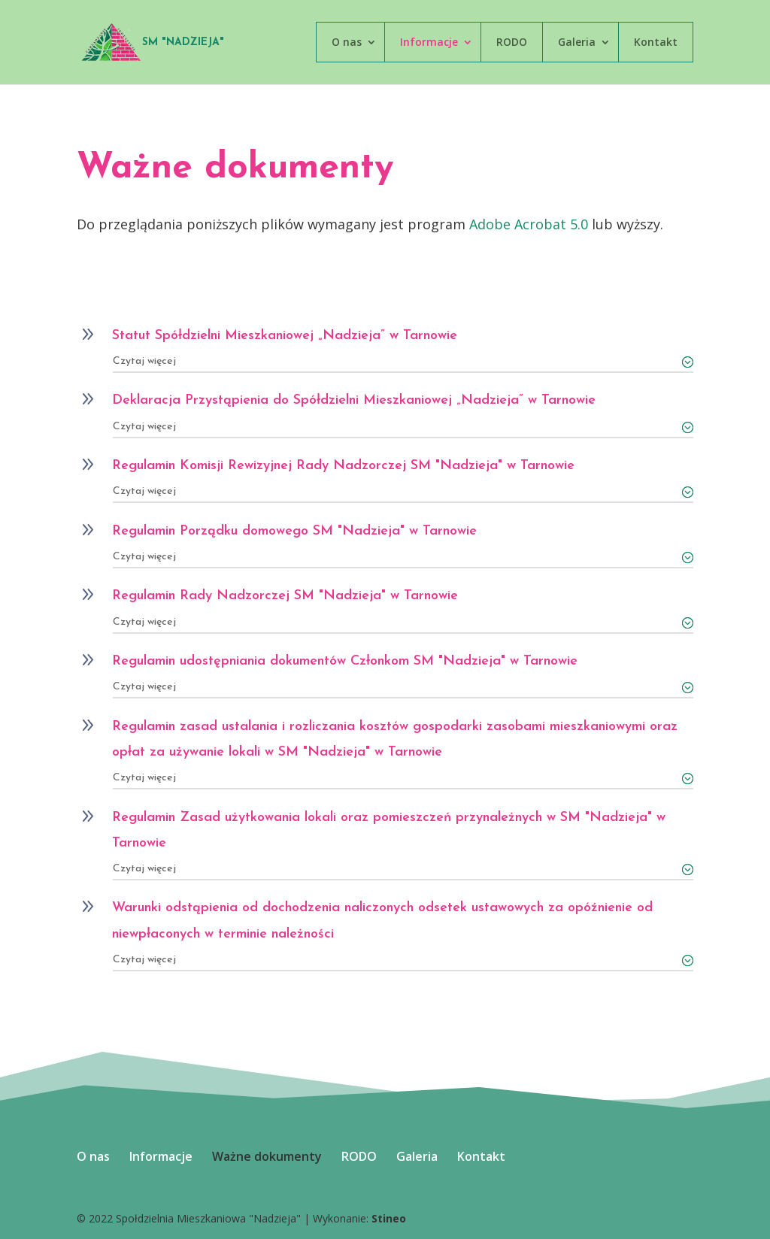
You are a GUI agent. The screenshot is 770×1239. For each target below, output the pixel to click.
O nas (347, 42)
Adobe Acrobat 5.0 (528, 224)
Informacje (429, 42)
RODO (511, 42)
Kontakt (656, 42)
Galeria (577, 42)
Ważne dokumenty (267, 1156)
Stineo (388, 1218)
